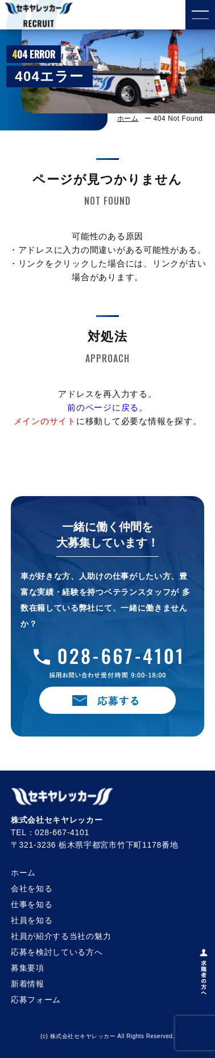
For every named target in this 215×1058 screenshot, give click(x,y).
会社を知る (32, 888)
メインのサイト (45, 421)
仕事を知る (32, 904)
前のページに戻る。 (107, 407)
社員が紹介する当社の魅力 (61, 936)
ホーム (128, 118)
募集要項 (27, 968)
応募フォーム (36, 1000)
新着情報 (27, 984)
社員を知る (32, 920)
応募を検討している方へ (57, 952)
